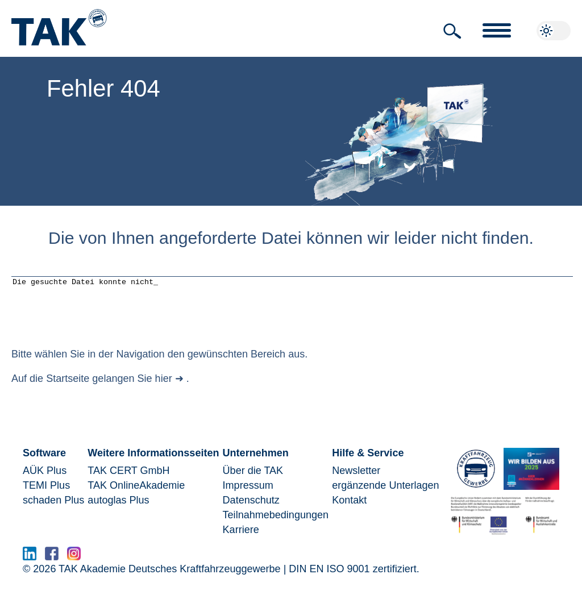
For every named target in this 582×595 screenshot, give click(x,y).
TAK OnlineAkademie (136, 494)
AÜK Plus (44, 479)
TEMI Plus (46, 494)
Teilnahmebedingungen (276, 523)
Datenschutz (251, 508)
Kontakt (349, 508)
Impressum (248, 494)
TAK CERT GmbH (128, 479)
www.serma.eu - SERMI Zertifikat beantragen (192, 565)
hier (163, 387)
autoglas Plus (118, 508)
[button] (452, 31)
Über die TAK (253, 479)
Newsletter (356, 479)
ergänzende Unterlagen (385, 494)
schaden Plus (53, 508)
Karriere (241, 538)
